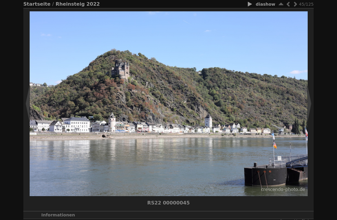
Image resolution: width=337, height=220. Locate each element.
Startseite (37, 4)
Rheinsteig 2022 (78, 4)
